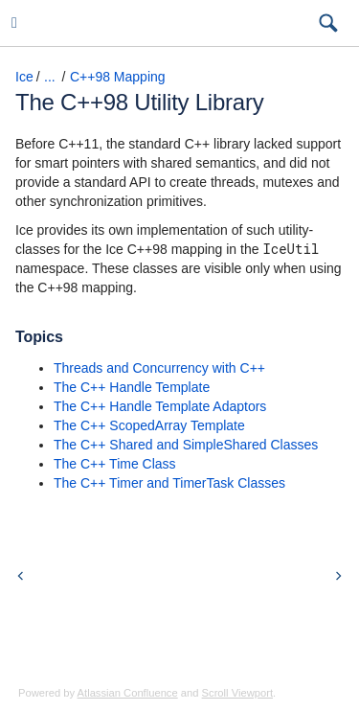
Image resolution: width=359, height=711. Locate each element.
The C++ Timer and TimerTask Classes (169, 483)
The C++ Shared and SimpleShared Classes (186, 444)
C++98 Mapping (118, 76)
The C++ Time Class (115, 463)
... (50, 76)
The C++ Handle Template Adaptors (160, 406)
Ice (24, 76)
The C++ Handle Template (132, 387)
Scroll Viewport (237, 693)
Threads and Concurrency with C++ (159, 368)
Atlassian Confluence (128, 693)
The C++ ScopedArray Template (149, 425)
